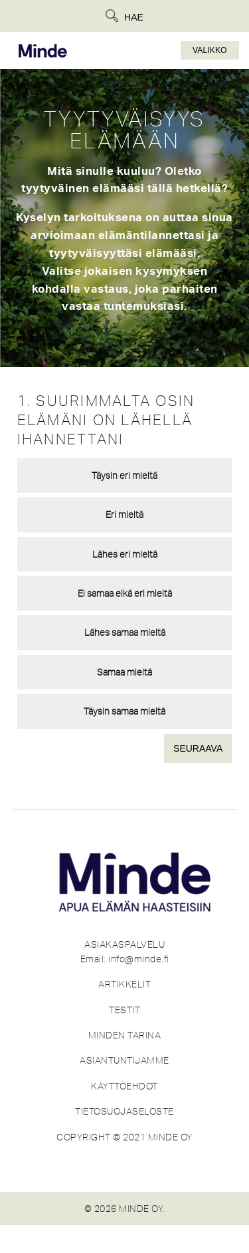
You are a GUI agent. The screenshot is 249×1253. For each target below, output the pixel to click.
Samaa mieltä (124, 672)
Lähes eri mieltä (124, 554)
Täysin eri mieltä (124, 475)
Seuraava (197, 748)
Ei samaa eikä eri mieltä (125, 593)
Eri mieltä (124, 515)
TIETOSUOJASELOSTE (124, 1111)
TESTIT (124, 1010)
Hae (133, 17)
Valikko (210, 50)
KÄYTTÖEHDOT (124, 1086)
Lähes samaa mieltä (124, 632)
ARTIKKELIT (124, 984)
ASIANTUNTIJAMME (124, 1060)
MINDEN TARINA (124, 1035)
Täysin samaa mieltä (124, 711)
